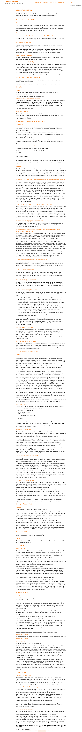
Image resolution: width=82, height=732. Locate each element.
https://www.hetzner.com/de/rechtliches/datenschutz (28, 98)
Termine (52, 2)
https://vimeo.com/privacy (22, 634)
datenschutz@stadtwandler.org (26, 158)
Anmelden (72, 5)
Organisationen (62, 2)
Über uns (72, 2)
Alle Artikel (45, 2)
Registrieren (78, 5)
